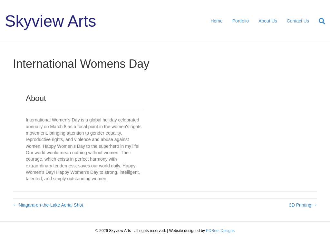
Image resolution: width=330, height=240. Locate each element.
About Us (267, 20)
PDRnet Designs (220, 230)
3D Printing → (303, 205)
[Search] (319, 21)
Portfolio (240, 20)
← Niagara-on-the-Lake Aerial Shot (48, 205)
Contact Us (298, 20)
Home (216, 20)
